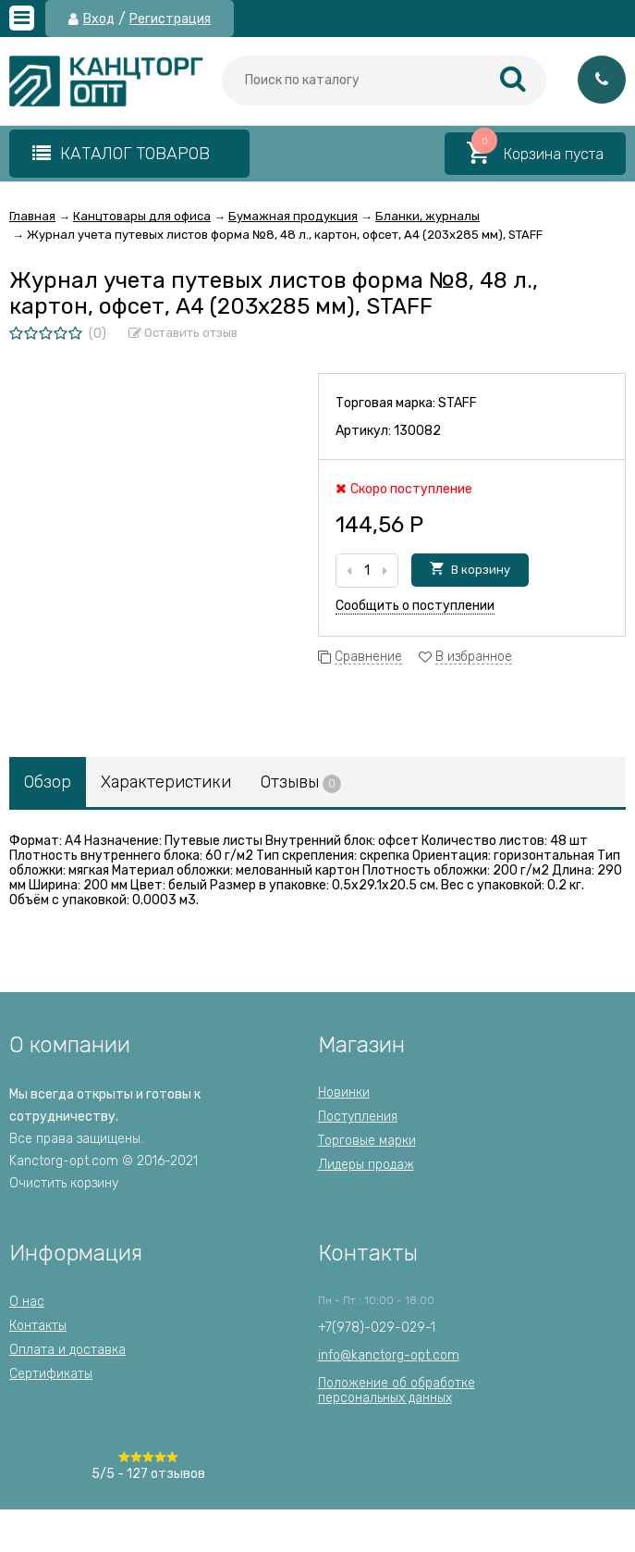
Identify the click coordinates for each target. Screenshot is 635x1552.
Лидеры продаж (366, 1165)
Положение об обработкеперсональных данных (396, 1390)
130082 (417, 431)
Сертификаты (50, 1374)
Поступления (357, 1116)
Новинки (344, 1092)
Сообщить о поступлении (415, 606)
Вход (99, 19)
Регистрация (170, 19)
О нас (26, 1302)
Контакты (38, 1326)
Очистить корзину (63, 1183)
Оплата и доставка (67, 1350)
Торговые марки (367, 1140)
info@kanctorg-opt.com (388, 1355)
